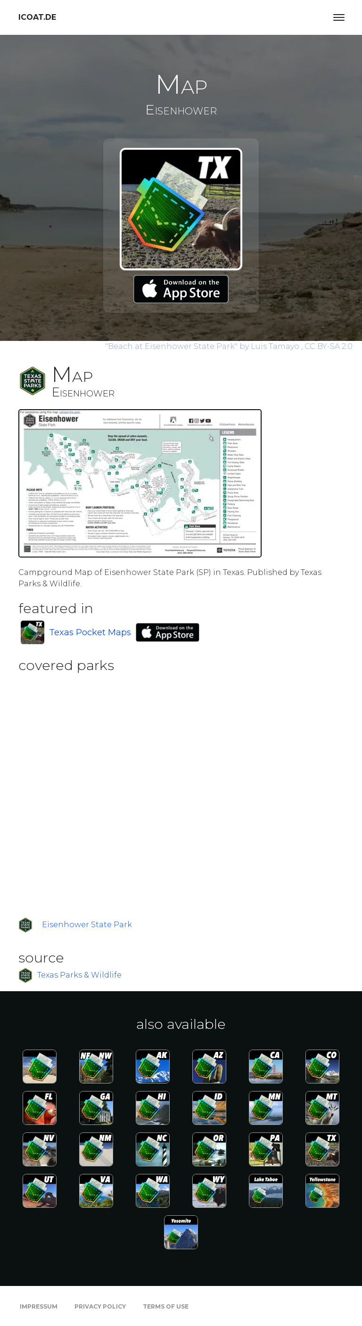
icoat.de (37, 17)
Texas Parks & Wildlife (79, 974)
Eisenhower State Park (87, 924)
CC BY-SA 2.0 (328, 346)
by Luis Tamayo (203, 346)
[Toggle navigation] (339, 17)
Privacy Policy (100, 1306)
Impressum (39, 1306)
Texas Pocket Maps (90, 632)
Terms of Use (166, 1306)
